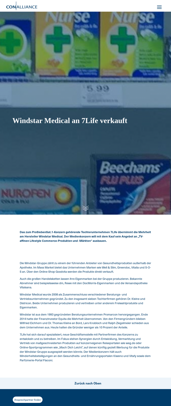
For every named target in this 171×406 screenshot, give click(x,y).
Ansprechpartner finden (27, 399)
